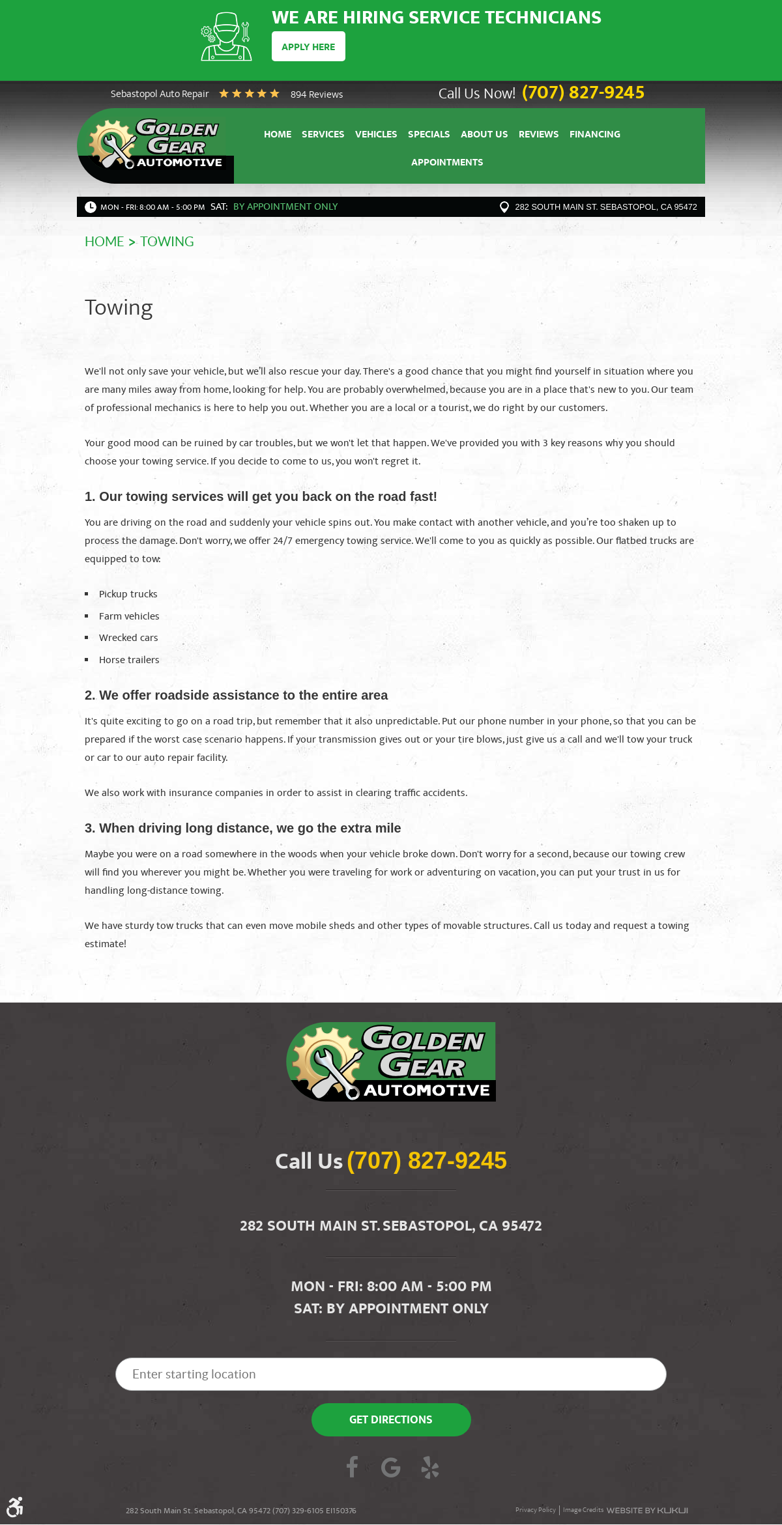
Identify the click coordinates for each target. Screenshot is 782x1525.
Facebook (352, 1470)
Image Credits (583, 1512)
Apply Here (308, 47)
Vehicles (376, 136)
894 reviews (317, 95)
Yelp (430, 1470)
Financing (595, 136)
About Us (484, 136)
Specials (429, 136)
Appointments (447, 164)
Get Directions (391, 1422)
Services (323, 136)
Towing (167, 242)
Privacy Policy (535, 1512)
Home (277, 136)
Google (391, 1470)
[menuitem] (277, 135)
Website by (647, 1511)
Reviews (539, 136)
